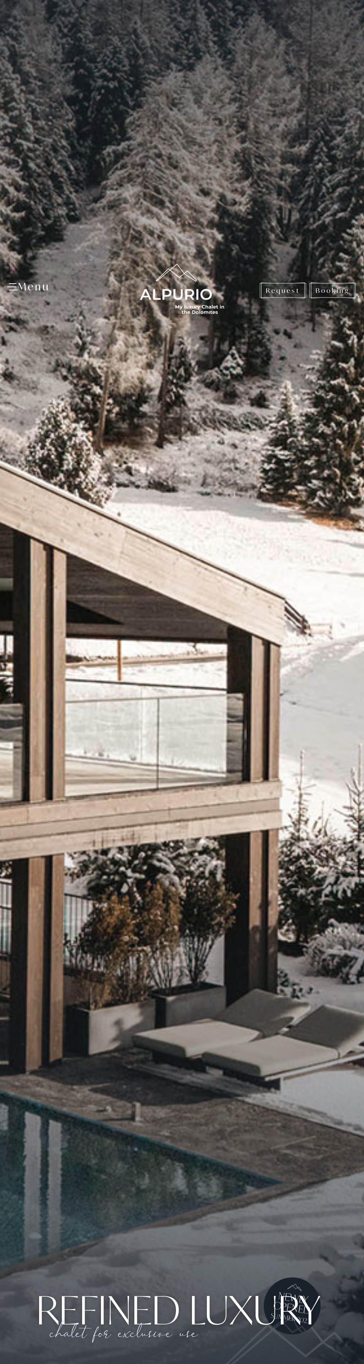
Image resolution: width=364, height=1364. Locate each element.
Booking (333, 30)
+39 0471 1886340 (71, 1310)
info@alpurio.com (85, 1321)
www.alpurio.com (78, 1331)
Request (283, 30)
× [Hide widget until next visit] (23, 1319)
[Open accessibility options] (16, 1326)
